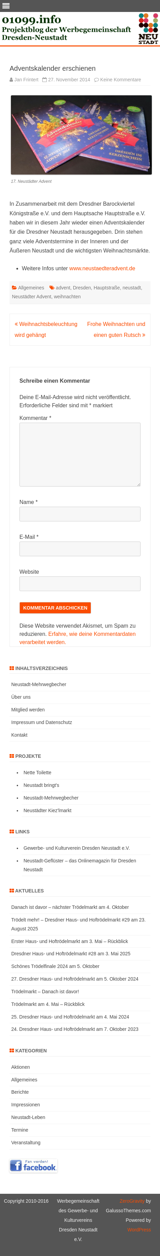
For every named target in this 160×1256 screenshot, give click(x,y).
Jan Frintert (26, 79)
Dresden (82, 287)
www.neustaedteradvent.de (102, 268)
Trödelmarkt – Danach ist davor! (45, 991)
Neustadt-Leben (28, 1117)
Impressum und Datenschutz (41, 722)
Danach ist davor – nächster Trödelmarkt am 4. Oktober (70, 907)
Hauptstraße (106, 287)
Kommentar (35, 418)
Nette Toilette (37, 772)
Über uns (21, 697)
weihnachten (67, 296)
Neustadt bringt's (41, 785)
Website (29, 572)
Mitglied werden (28, 709)
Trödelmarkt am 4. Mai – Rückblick (48, 1004)
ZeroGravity (132, 1201)
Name (28, 502)
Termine (19, 1130)
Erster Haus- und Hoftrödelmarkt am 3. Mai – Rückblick (69, 941)
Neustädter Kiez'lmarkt (47, 810)
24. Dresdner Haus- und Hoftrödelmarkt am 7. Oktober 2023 (75, 1029)
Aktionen (20, 1067)
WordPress (139, 1229)
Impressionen (25, 1104)
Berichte (20, 1092)
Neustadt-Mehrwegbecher (38, 684)
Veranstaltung (26, 1142)
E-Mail (29, 537)
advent (63, 287)
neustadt (131, 287)
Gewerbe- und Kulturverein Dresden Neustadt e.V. (77, 848)
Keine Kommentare (120, 79)
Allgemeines (31, 287)
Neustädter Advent (31, 296)
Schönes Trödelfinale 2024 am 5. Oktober (55, 966)
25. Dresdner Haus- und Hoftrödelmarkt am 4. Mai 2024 (70, 1017)
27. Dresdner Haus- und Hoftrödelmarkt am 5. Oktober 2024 (75, 979)
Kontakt (19, 735)
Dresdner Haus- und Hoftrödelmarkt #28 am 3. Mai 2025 (70, 953)
